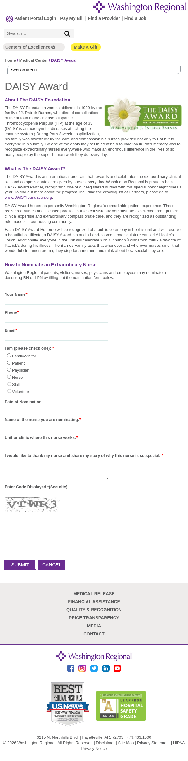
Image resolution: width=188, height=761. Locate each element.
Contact (93, 637)
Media (94, 629)
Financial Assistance (94, 605)
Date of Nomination (23, 401)
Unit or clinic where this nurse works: (40, 437)
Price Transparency (94, 621)
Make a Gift (85, 46)
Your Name (15, 294)
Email (10, 330)
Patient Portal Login (35, 17)
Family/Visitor (24, 355)
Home (10, 59)
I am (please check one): (28, 348)
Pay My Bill (71, 17)
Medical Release (94, 597)
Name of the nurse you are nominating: (42, 419)
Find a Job (135, 17)
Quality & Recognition (94, 613)
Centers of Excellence (30, 46)
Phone (11, 312)
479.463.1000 (139, 740)
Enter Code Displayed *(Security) (36, 490)
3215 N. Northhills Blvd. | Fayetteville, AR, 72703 (80, 740)
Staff (16, 384)
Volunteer (20, 391)
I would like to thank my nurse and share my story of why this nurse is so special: (83, 455)
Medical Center (33, 59)
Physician (20, 370)
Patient (18, 363)
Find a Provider (104, 17)
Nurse (17, 377)
